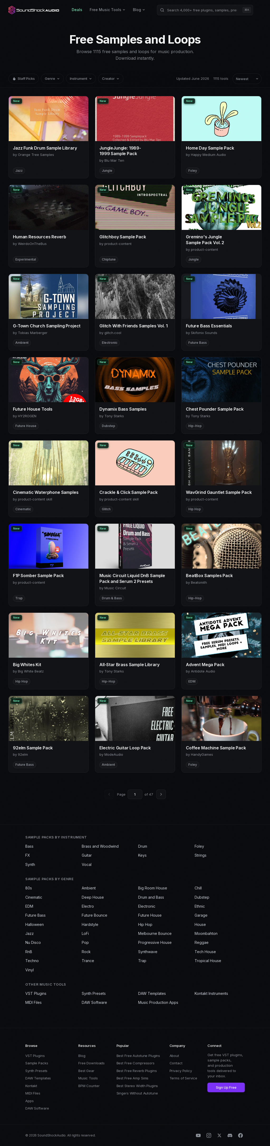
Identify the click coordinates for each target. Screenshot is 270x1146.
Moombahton (206, 933)
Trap (142, 960)
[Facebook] (240, 1135)
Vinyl (29, 970)
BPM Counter (89, 1086)
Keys (142, 855)
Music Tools (88, 1078)
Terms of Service (183, 1078)
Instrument (81, 78)
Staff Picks (23, 78)
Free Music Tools (108, 9)
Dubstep (202, 897)
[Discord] (230, 1135)
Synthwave (147, 951)
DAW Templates (152, 993)
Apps (29, 1101)
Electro (88, 906)
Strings (200, 855)
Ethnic (200, 906)
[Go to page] (135, 794)
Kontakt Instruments (211, 993)
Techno (32, 960)
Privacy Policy (181, 1071)
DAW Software (94, 1002)
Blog (139, 9)
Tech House (205, 951)
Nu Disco (33, 942)
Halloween (34, 924)
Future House (150, 915)
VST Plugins (35, 993)
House (200, 924)
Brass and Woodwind (100, 846)
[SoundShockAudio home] (34, 10)
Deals (77, 9)
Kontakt (31, 1086)
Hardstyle (90, 924)
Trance (88, 960)
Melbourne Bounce (155, 933)
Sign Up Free (226, 1087)
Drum (142, 846)
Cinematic (33, 897)
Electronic (146, 906)
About (174, 1056)
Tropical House (208, 960)
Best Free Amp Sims (133, 1078)
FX (27, 855)
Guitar (87, 855)
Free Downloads (91, 1063)
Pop (85, 942)
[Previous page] (109, 794)
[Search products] (205, 10)
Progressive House (155, 942)
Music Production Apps (158, 1002)
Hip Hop (145, 924)
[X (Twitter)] (219, 1135)
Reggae (202, 942)
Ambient (89, 888)
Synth (30, 864)
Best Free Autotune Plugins (138, 1056)
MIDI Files (33, 1002)
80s (28, 888)
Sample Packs (36, 1063)
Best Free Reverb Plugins (137, 1071)
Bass (29, 846)
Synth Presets (94, 993)
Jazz (29, 933)
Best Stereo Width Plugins (137, 1086)
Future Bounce (94, 915)
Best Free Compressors (136, 1063)
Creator (110, 78)
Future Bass (35, 915)
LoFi (85, 933)
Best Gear (86, 1071)
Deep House (93, 897)
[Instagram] (209, 1135)
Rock (86, 951)
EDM (29, 906)
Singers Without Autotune (137, 1093)
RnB (28, 951)
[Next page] (161, 794)
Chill (198, 888)
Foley (199, 846)
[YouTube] (198, 1135)
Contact (176, 1063)
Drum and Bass (151, 897)
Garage (201, 915)
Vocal (86, 864)
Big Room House (152, 888)
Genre (52, 78)
